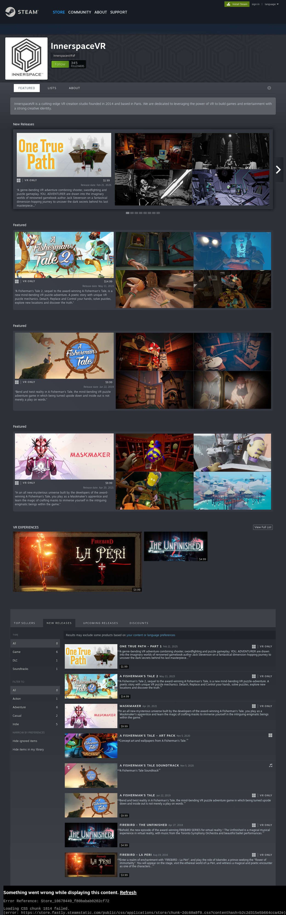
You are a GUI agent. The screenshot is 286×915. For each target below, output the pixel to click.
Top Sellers (24, 623)
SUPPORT (118, 12)
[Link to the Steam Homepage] (25, 16)
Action (35, 699)
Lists (52, 88)
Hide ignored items (25, 741)
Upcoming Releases (100, 623)
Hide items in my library (28, 749)
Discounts (139, 623)
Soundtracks (35, 669)
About (100, 12)
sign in (255, 4)
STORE (59, 12)
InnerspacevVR (65, 55)
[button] (60, 64)
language (270, 4)
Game (35, 652)
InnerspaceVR (78, 46)
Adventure (35, 707)
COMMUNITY (79, 12)
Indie (35, 724)
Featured (26, 88)
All (35, 643)
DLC (35, 660)
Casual (35, 716)
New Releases (59, 623)
